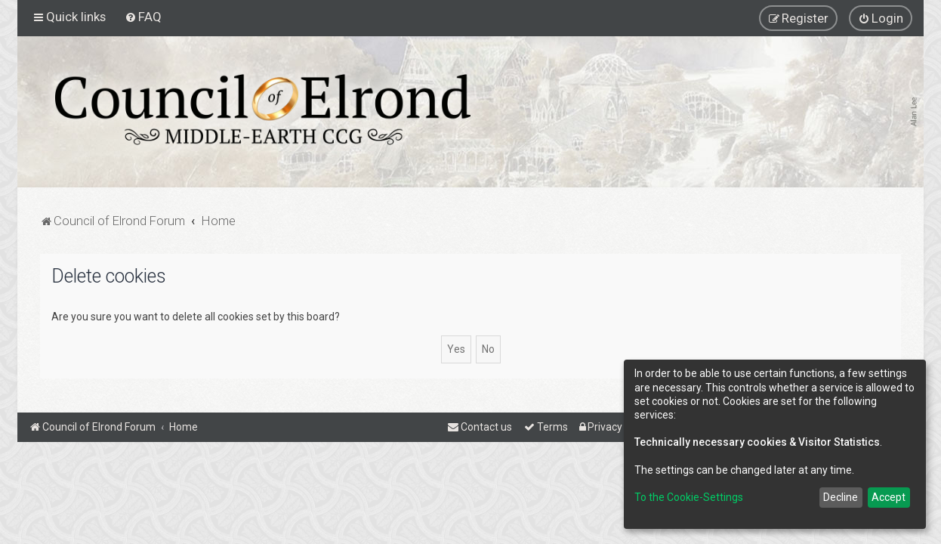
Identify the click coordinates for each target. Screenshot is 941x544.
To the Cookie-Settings (688, 497)
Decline (840, 497)
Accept (889, 497)
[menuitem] (143, 16)
